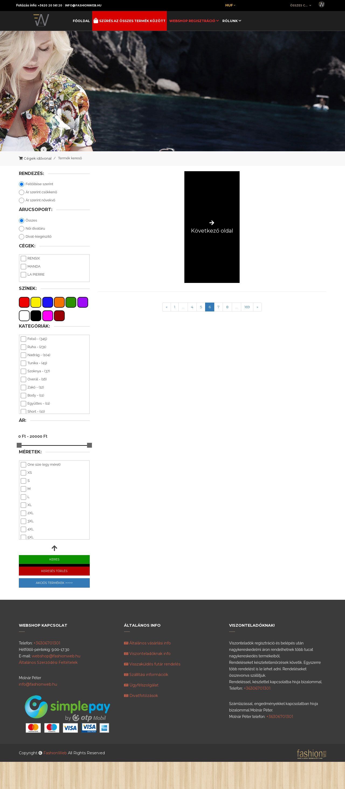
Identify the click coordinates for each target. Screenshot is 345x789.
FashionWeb (55, 753)
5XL (27, 537)
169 (247, 307)
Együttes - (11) (35, 403)
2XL (27, 513)
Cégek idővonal (37, 158)
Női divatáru (32, 229)
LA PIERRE (32, 275)
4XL (27, 529)
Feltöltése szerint (36, 184)
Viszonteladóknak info (147, 653)
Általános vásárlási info (147, 643)
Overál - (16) (34, 379)
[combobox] (300, 6)
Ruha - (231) (33, 347)
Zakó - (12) (32, 387)
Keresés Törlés (54, 571)
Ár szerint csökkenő (38, 192)
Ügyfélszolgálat (141, 685)
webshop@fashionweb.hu (56, 656)
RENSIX (30, 258)
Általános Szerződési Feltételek (48, 662)
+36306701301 (46, 643)
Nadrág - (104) (35, 355)
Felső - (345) (34, 339)
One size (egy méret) (41, 465)
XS (26, 473)
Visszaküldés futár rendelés (152, 664)
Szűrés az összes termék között (131, 21)
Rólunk (230, 21)
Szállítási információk (146, 674)
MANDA (30, 266)
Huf (230, 5)
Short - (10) (33, 412)
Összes (28, 220)
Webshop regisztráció (192, 21)
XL (26, 505)
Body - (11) (32, 395)
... (183, 307)
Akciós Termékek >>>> (54, 583)
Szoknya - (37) (35, 371)
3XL (27, 521)
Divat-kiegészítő (35, 237)
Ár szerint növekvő (37, 200)
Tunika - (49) (34, 363)
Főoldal (81, 21)
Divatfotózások (141, 695)
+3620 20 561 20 (50, 5)
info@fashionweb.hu (83, 5)
